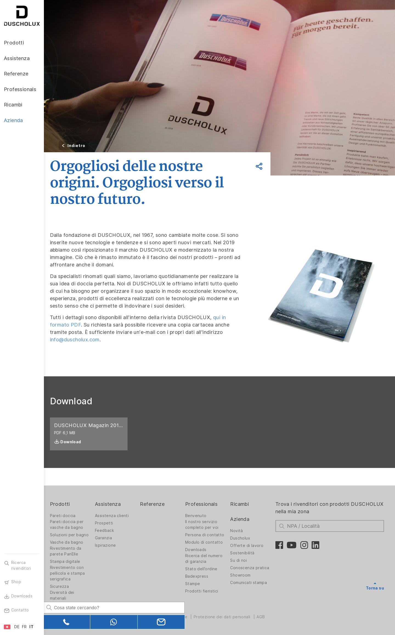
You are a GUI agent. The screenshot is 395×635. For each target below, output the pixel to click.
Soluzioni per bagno (74, 535)
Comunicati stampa (251, 582)
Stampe (195, 584)
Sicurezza (64, 586)
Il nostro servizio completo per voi (204, 525)
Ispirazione (109, 545)
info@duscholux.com (80, 356)
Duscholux (243, 538)
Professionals (204, 504)
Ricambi (242, 504)
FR (24, 627)
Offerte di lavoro (249, 545)
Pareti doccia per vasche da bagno (72, 525)
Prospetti (108, 523)
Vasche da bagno (71, 542)
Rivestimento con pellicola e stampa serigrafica (72, 573)
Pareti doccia (68, 515)
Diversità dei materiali (67, 595)
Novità (239, 531)
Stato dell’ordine (204, 569)
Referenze (156, 504)
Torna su (375, 588)
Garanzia (107, 538)
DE (16, 627)
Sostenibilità (245, 553)
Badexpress (199, 576)
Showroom (243, 575)
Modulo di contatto (207, 542)
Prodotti (65, 504)
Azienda (242, 519)
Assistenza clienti (116, 515)
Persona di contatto (207, 535)
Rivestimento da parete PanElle (70, 551)
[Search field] (103, 606)
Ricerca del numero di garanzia (206, 559)
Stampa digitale (70, 561)
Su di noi (241, 560)
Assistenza (112, 504)
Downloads (199, 549)
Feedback (108, 530)
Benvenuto (199, 515)
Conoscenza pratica (252, 568)
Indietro (81, 145)
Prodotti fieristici (204, 591)
